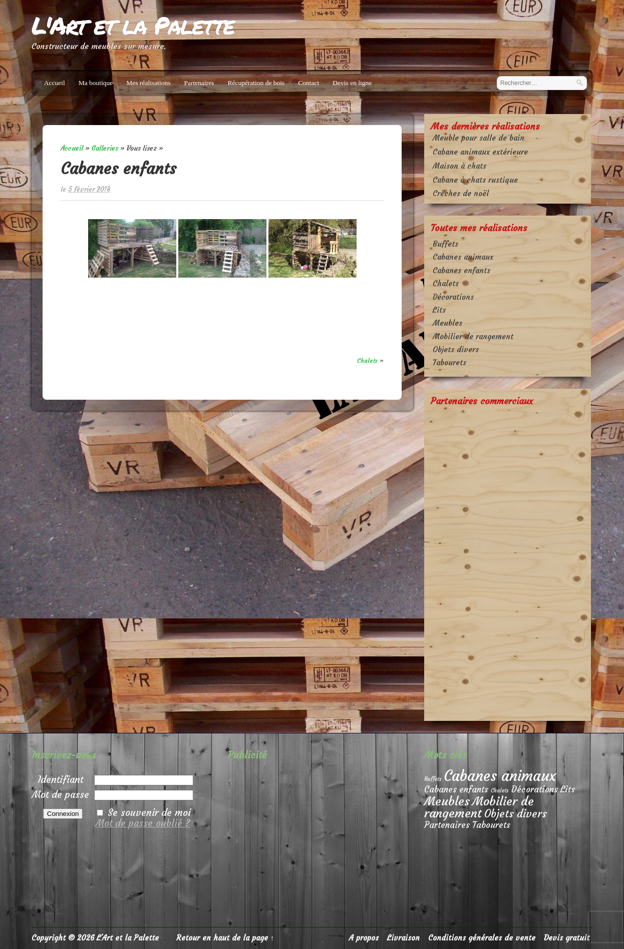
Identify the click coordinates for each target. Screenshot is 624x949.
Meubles (447, 323)
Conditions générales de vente (481, 937)
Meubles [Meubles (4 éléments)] (447, 801)
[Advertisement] (507, 562)
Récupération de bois (255, 83)
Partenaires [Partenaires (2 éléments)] (447, 825)
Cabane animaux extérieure (480, 152)
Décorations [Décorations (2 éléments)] (534, 789)
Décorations (453, 297)
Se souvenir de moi (149, 812)
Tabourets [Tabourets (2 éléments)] (491, 825)
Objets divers (456, 349)
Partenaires (199, 83)
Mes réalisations (148, 83)
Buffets (445, 244)
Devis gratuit (566, 937)
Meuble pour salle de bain (478, 138)
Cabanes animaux (463, 257)
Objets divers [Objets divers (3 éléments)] (515, 813)
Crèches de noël (461, 193)
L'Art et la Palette (133, 25)
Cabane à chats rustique (475, 180)
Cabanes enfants (461, 270)
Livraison (403, 937)
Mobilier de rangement (473, 336)
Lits (439, 310)
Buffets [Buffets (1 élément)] (433, 779)
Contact (308, 83)
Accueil (54, 83)
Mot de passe (60, 794)
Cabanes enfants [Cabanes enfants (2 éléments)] (456, 789)
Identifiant (60, 779)
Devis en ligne (352, 83)
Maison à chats (459, 166)
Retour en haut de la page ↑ (225, 937)
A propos (364, 937)
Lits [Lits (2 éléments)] (567, 789)
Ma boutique (96, 83)
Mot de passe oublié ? (143, 823)
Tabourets (449, 362)
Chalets (367, 360)
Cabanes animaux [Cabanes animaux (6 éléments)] (500, 775)
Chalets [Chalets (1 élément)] (500, 790)
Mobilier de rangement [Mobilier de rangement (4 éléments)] (479, 807)
